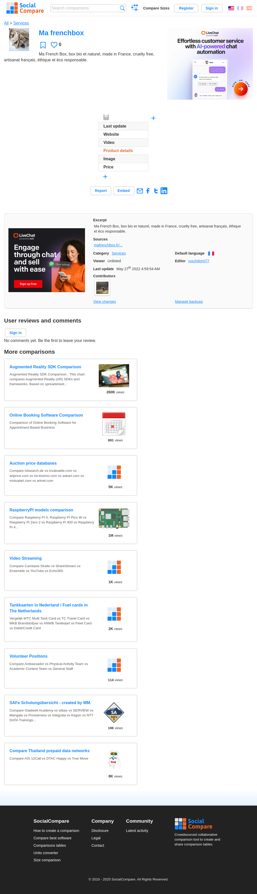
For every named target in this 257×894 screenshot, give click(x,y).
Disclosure (99, 831)
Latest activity (137, 831)
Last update (103, 269)
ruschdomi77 (198, 261)
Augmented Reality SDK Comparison (45, 367)
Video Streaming (25, 558)
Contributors (104, 276)
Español (249, 8)
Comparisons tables (49, 845)
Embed (124, 191)
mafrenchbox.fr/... (108, 245)
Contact (97, 845)
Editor (180, 261)
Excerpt (100, 220)
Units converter (45, 853)
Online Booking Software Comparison (46, 415)
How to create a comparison (56, 831)
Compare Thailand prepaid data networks (49, 751)
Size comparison (46, 860)
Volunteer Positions (28, 656)
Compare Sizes (156, 8)
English (231, 8)
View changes (104, 302)
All (6, 23)
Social (199, 824)
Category (101, 253)
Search (122, 8)
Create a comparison (134, 9)
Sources (100, 239)
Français (240, 8)
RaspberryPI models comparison (41, 510)
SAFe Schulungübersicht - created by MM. (50, 703)
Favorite (43, 45)
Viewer (99, 261)
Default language (190, 253)
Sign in (212, 8)
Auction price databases (33, 463)
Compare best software (52, 838)
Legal (95, 838)
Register (186, 8)
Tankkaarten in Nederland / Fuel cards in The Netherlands (48, 608)
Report (101, 191)
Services (21, 23)
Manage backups (189, 302)
